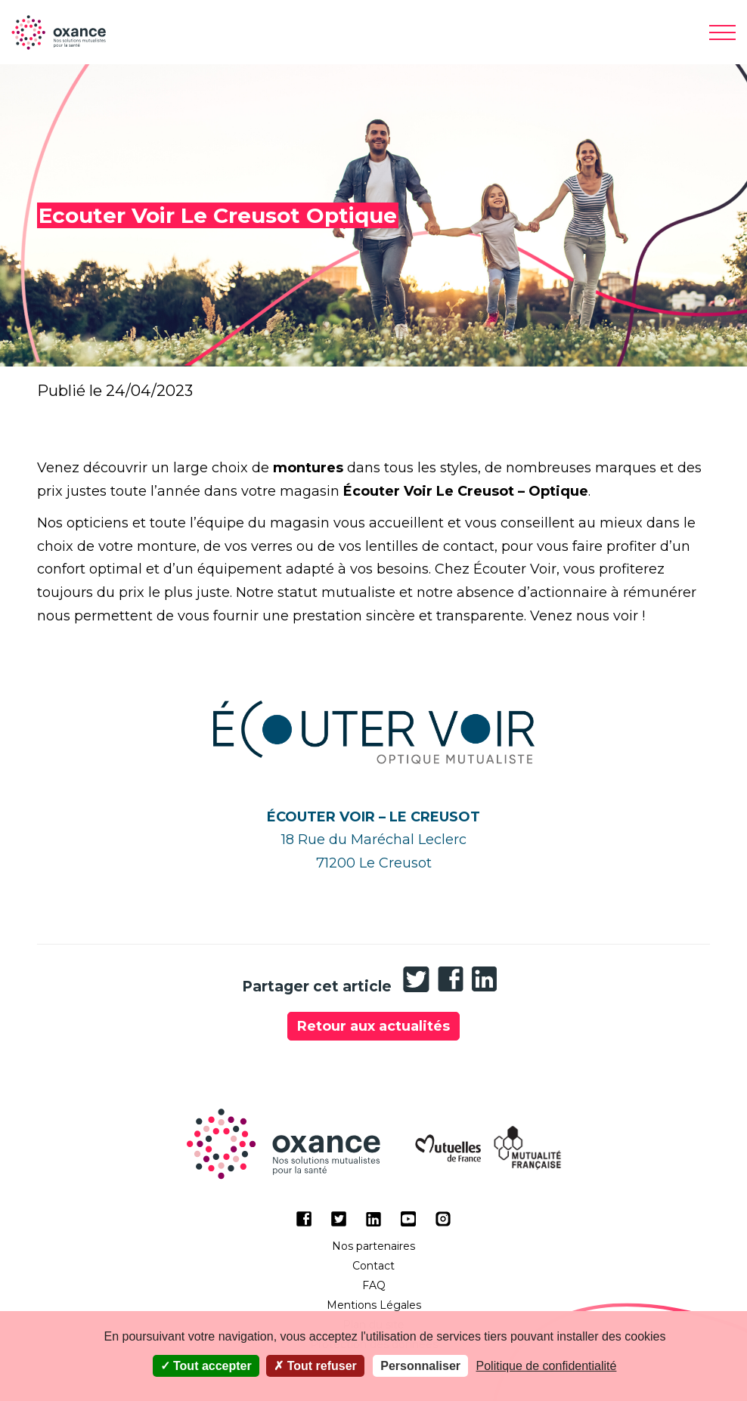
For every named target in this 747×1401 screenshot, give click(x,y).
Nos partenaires (373, 1246)
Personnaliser (420, 1365)
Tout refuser (315, 1365)
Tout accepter (206, 1365)
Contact (373, 1266)
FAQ (374, 1285)
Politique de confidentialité (546, 1365)
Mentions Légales (374, 1305)
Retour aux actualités (373, 1026)
